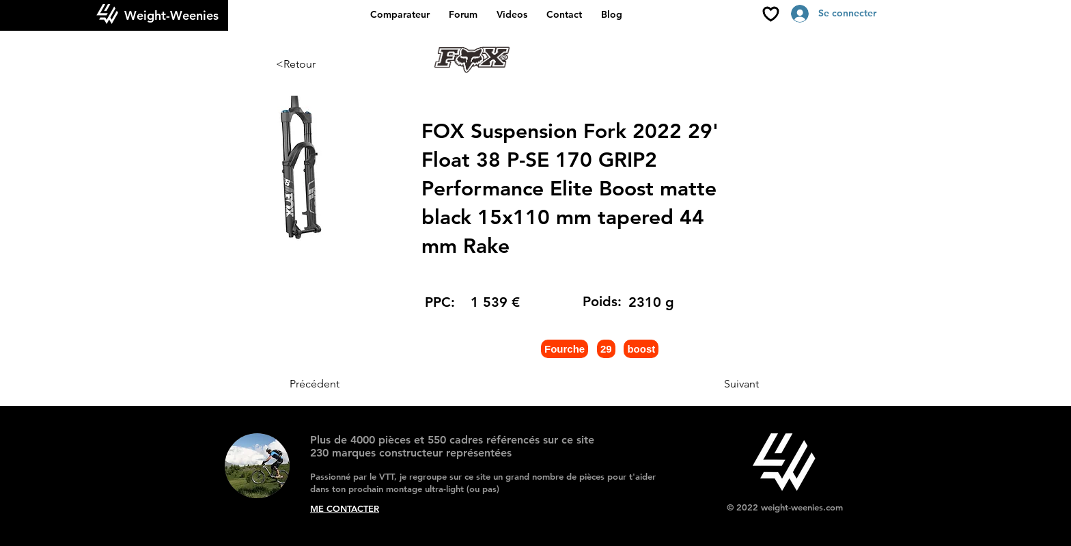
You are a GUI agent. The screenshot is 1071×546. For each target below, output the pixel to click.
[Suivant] (725, 384)
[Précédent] (335, 384)
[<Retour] (321, 64)
